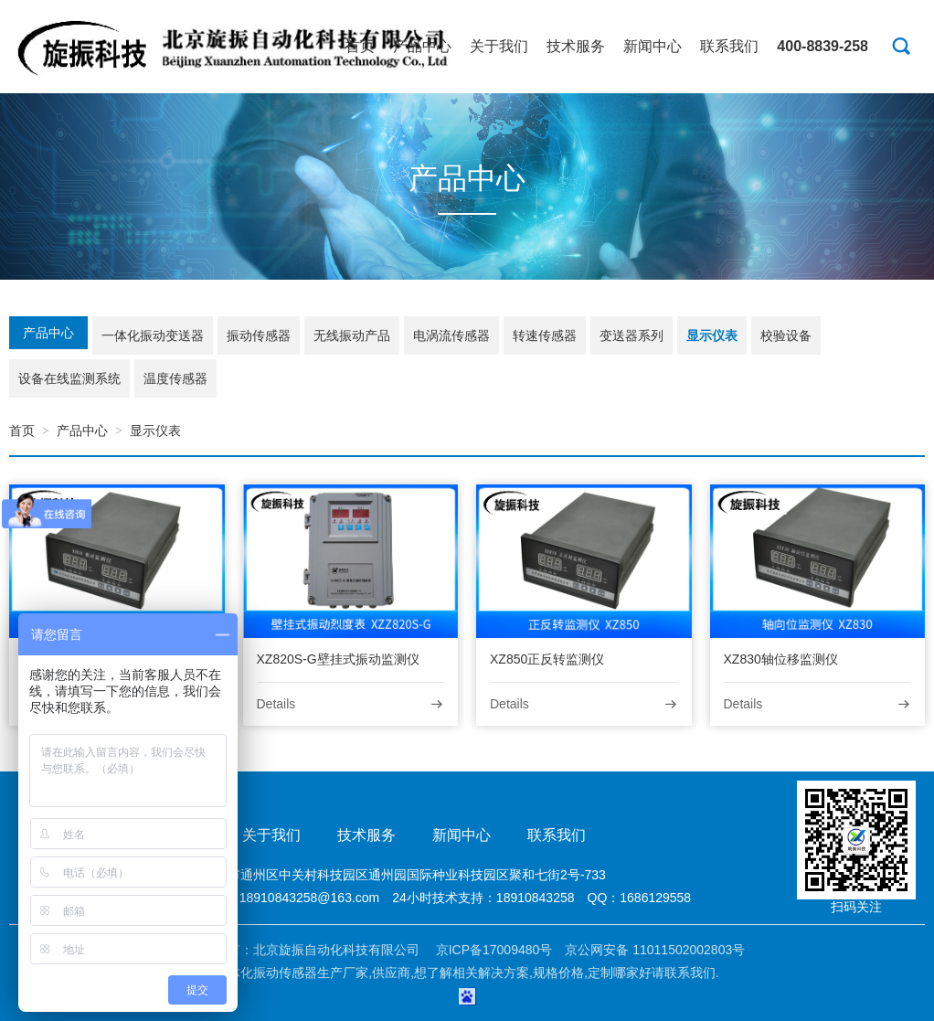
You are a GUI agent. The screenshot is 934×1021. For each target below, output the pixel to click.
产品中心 (422, 46)
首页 (360, 46)
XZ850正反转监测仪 (547, 659)
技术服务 (576, 46)
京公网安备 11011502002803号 (655, 949)
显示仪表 (155, 430)
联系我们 (729, 46)
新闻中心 (652, 46)
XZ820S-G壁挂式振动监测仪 (338, 659)
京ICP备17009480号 (494, 949)
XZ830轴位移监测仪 (781, 659)
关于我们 (499, 46)
